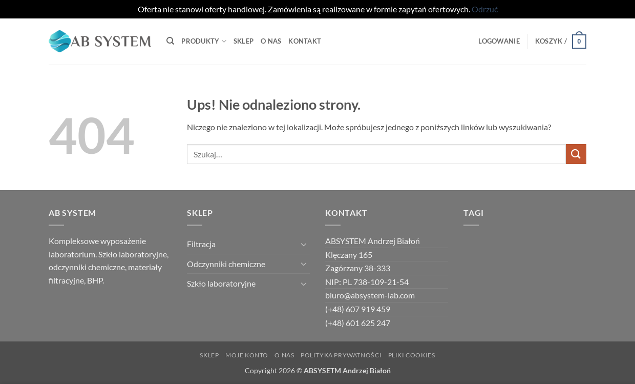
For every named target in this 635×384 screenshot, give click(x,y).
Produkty (203, 41)
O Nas (271, 41)
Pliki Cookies (411, 355)
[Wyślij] (576, 154)
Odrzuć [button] (485, 9)
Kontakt (304, 41)
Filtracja (201, 244)
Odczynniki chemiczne (226, 264)
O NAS (284, 355)
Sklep (243, 41)
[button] (498, 41)
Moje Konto (246, 355)
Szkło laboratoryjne (221, 283)
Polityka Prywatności (341, 355)
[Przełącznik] (304, 244)
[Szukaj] (170, 41)
